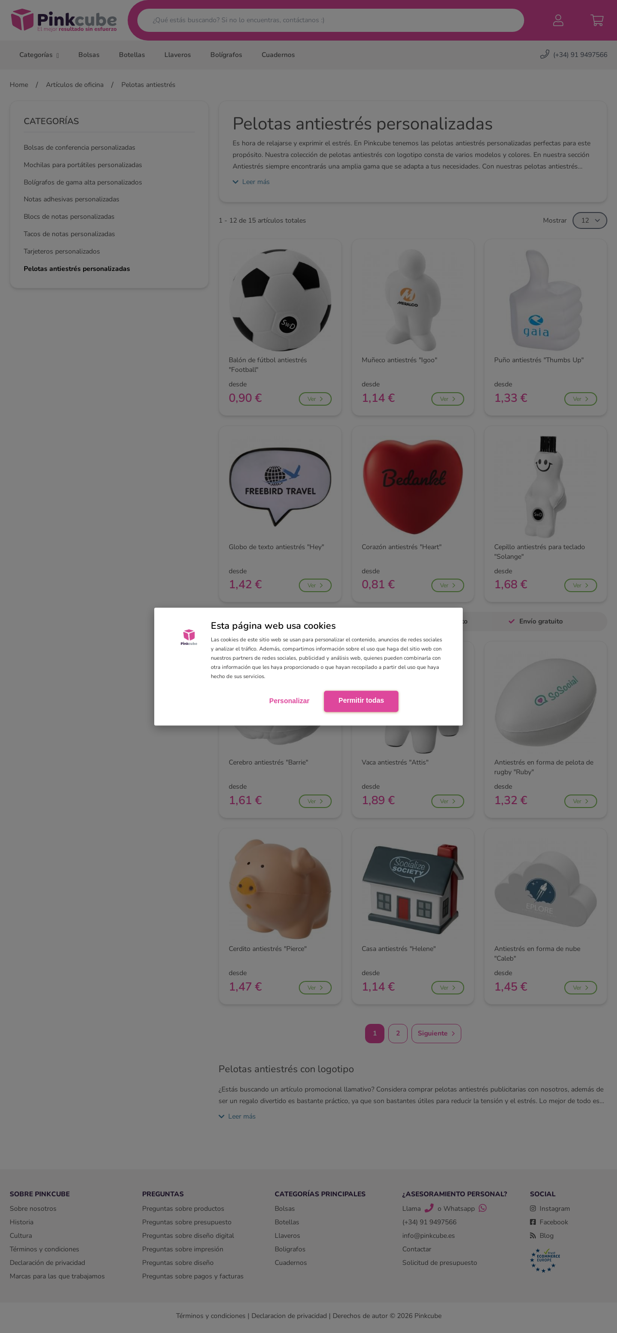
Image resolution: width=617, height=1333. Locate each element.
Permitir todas (361, 700)
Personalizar (289, 701)
